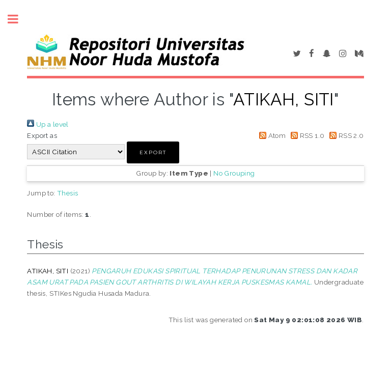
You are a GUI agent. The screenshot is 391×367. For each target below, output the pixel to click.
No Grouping (234, 173)
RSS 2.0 (345, 135)
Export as (42, 135)
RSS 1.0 (306, 135)
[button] (153, 152)
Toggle (18, 19)
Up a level (47, 124)
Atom (271, 135)
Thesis (67, 193)
